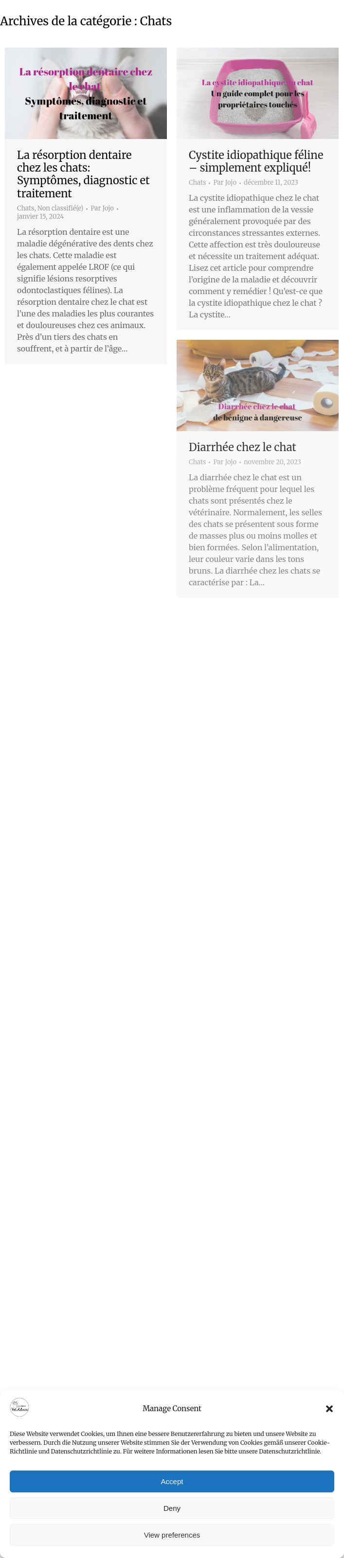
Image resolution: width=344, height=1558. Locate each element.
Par (102, 208)
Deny (172, 1508)
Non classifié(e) (60, 208)
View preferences (172, 1535)
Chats (25, 208)
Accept (172, 1481)
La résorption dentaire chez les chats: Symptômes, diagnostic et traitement (83, 174)
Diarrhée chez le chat (242, 447)
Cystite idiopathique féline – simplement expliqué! (256, 161)
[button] (329, 1409)
